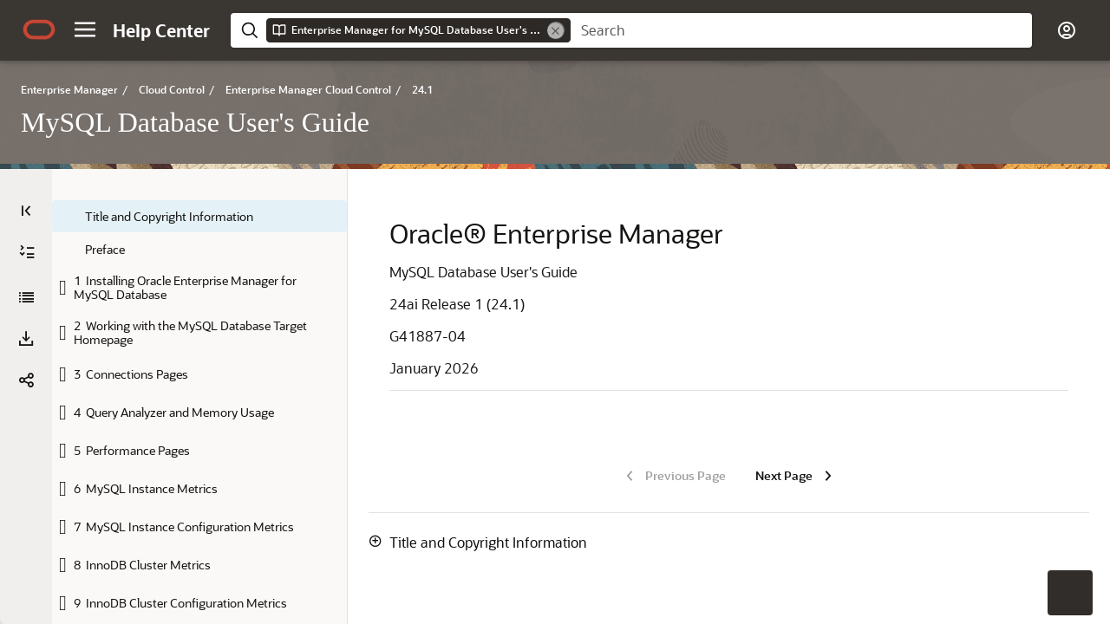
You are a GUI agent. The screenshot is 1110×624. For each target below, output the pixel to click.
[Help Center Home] (161, 30)
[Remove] (555, 30)
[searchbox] (801, 30)
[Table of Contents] (26, 210)
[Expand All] (26, 252)
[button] (85, 29)
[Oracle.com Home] (39, 29)
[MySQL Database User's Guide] (26, 297)
